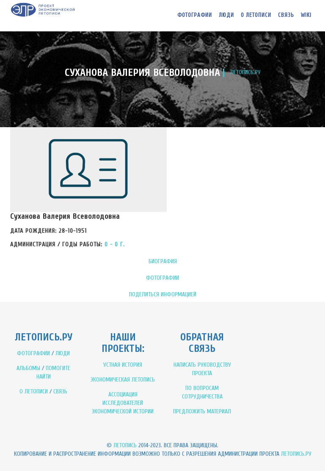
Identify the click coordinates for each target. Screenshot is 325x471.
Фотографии (194, 15)
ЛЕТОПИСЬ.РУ (245, 72)
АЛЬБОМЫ (28, 368)
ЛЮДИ (62, 353)
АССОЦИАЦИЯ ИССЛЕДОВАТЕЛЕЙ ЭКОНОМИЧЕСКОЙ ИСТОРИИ (123, 403)
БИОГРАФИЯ (163, 261)
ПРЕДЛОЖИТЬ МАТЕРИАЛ (202, 411)
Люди (226, 15)
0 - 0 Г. (115, 244)
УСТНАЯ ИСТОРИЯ (122, 364)
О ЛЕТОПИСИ (33, 391)
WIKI (306, 15)
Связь (286, 15)
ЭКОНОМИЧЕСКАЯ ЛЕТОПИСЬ (123, 379)
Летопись (125, 445)
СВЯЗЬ (60, 391)
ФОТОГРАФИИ (162, 277)
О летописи (256, 15)
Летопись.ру (296, 453)
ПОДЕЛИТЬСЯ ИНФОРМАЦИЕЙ (162, 294)
